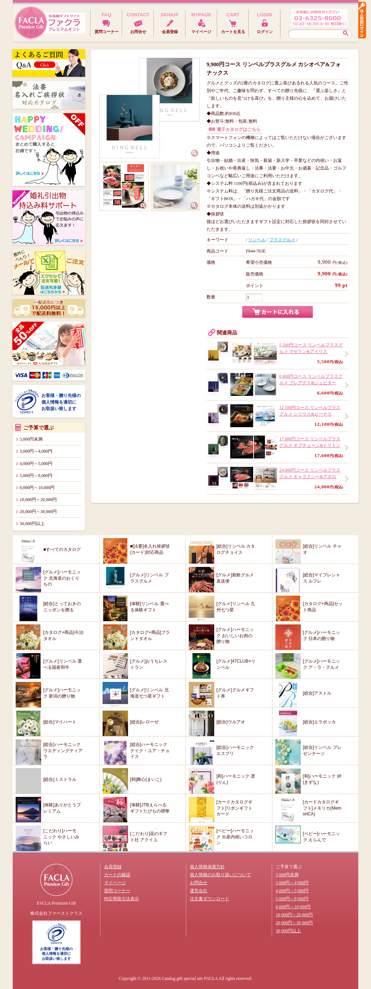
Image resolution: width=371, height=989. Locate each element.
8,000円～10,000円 (37, 487)
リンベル (257, 239)
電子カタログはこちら (238, 129)
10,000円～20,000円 (38, 499)
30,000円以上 (32, 523)
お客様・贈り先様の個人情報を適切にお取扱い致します (61, 402)
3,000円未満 (31, 439)
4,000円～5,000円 (36, 463)
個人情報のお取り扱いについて (220, 874)
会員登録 (112, 866)
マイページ (115, 882)
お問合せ (198, 882)
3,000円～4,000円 (36, 451)
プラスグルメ (282, 239)
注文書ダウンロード (209, 898)
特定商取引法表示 (121, 898)
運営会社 (198, 890)
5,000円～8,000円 (36, 475)
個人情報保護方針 (207, 866)
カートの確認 (117, 874)
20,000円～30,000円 (38, 511)
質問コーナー (117, 890)
